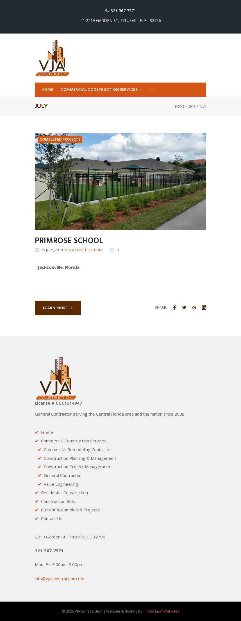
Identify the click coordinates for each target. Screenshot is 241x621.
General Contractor (62, 475)
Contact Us (51, 518)
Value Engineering (61, 484)
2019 (191, 108)
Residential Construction (64, 493)
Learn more (58, 310)
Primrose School (69, 242)
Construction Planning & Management (80, 458)
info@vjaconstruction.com (59, 578)
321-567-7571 (123, 10)
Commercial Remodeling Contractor (78, 449)
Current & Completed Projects (70, 510)
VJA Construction (85, 251)
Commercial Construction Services (73, 441)
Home (179, 108)
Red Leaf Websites (163, 611)
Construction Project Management (77, 467)
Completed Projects (60, 141)
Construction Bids (58, 501)
